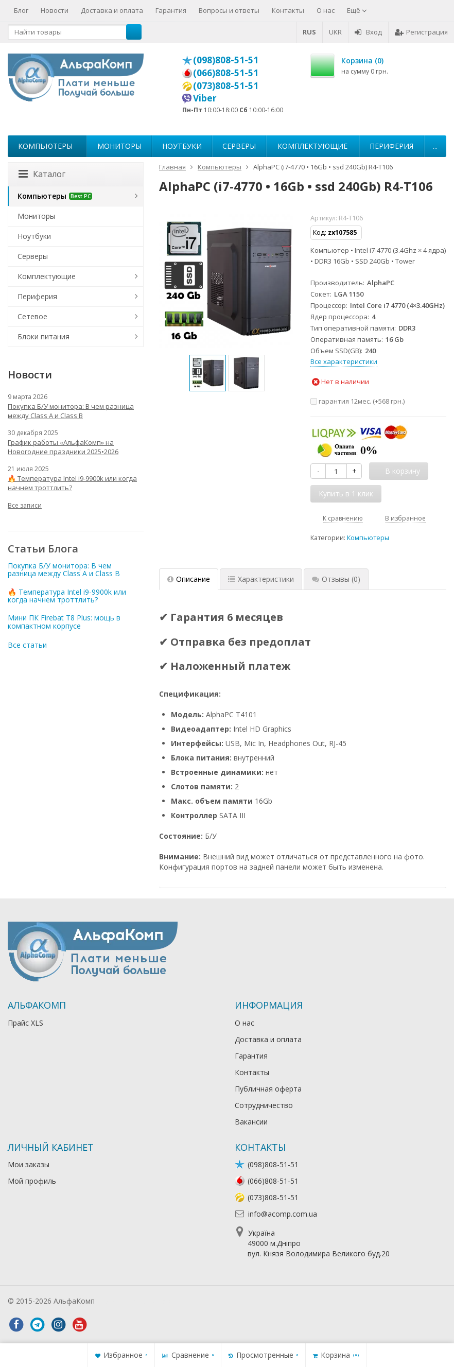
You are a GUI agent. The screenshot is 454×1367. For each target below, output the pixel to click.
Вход (368, 32)
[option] (207, 373)
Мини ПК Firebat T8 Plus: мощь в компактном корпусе (64, 621)
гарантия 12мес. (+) (357, 401)
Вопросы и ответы (229, 10)
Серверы (239, 146)
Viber (205, 98)
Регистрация (421, 32)
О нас (326, 10)
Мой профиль (32, 1181)
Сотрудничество (264, 1105)
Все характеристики (343, 361)
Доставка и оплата (112, 10)
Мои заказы (28, 1164)
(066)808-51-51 (225, 72)
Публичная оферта (268, 1089)
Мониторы (119, 146)
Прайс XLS (25, 1023)
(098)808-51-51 (225, 60)
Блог (21, 10)
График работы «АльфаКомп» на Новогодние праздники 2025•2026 (63, 447)
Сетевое (32, 316)
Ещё (357, 10)
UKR (335, 32)
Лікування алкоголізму (136, 1301)
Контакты (288, 10)
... (435, 146)
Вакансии (251, 1122)
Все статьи (27, 645)
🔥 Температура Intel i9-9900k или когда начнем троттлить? (72, 483)
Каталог (42, 174)
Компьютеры (45, 146)
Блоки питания (43, 336)
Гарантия (170, 10)
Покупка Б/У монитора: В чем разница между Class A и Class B (71, 411)
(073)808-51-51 (225, 85)
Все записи (25, 505)
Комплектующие (312, 146)
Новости (54, 10)
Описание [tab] (188, 579)
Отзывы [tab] (336, 579)
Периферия (391, 146)
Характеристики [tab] (261, 579)
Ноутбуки (182, 146)
